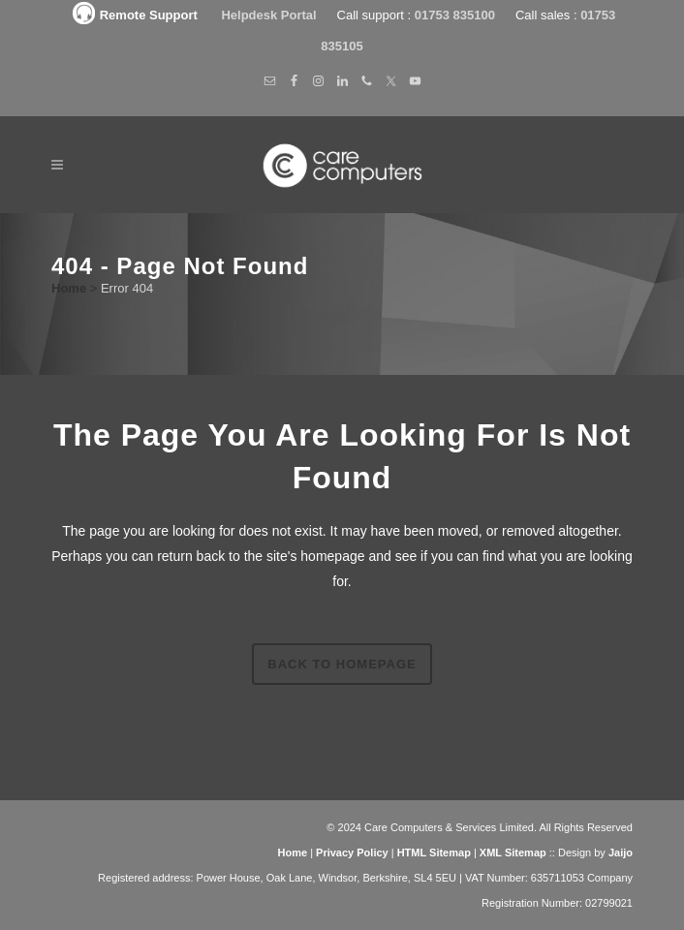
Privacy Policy (352, 852)
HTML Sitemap (434, 852)
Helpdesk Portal (270, 15)
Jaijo (620, 852)
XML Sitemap (513, 852)
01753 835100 (455, 15)
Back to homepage (341, 664)
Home (68, 288)
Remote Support (133, 15)
